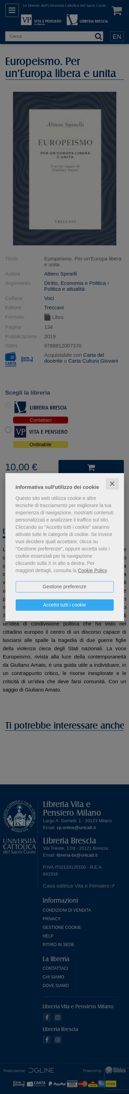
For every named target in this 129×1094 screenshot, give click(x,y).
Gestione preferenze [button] (64, 586)
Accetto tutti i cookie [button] (64, 605)
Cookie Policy (92, 570)
